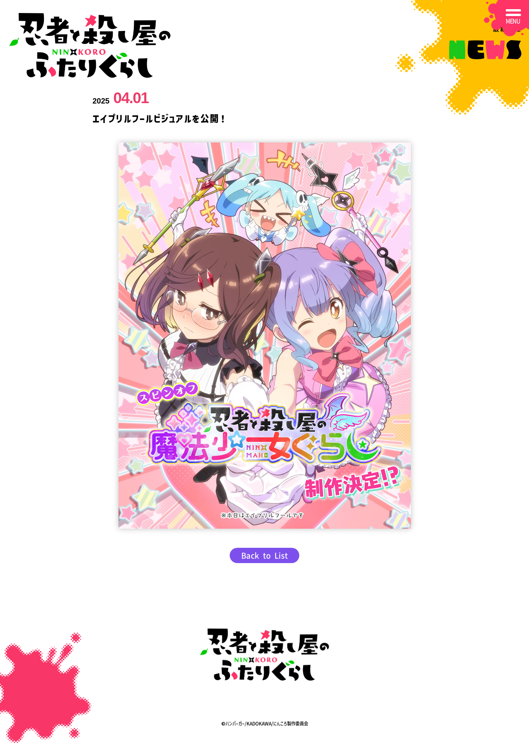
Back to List (264, 555)
